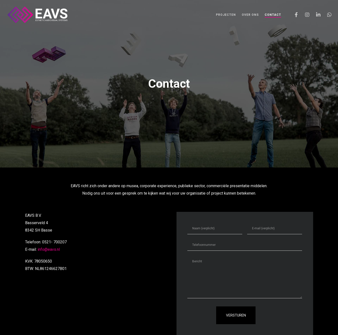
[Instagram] (304, 15)
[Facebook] (293, 15)
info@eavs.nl (49, 249)
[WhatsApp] (326, 15)
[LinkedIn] (315, 15)
